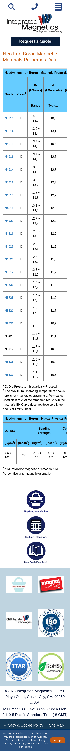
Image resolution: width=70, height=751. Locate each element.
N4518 (9, 208)
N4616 (9, 182)
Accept (57, 740)
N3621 (9, 310)
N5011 (9, 144)
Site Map (56, 725)
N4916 (9, 156)
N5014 (9, 131)
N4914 (9, 169)
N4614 (9, 195)
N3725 (9, 297)
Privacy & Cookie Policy (23, 725)
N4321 (9, 220)
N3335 (9, 361)
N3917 (9, 272)
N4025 (9, 246)
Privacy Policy (38, 740)
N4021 (9, 259)
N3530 (9, 323)
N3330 (9, 374)
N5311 (9, 118)
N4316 (9, 233)
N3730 (9, 284)
